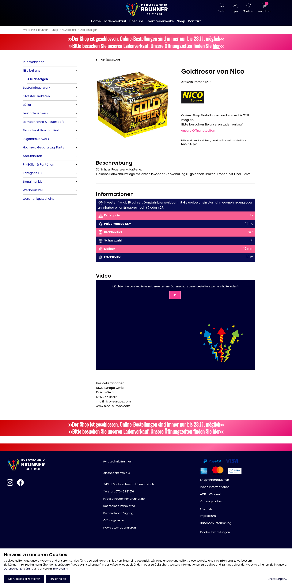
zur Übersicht (110, 60)
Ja (174, 295)
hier (216, 46)
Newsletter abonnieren (119, 527)
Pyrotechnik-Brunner (35, 30)
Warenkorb (264, 11)
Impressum (60, 568)
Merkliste (248, 11)
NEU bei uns (69, 30)
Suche (221, 11)
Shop (55, 30)
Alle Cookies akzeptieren (24, 579)
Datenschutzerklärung (18, 568)
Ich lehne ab (58, 579)
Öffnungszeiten (114, 520)
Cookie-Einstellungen (215, 532)
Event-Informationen (214, 487)
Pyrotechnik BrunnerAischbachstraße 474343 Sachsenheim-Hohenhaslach (128, 472)
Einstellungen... (277, 579)
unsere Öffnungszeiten (198, 130)
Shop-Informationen (214, 480)
